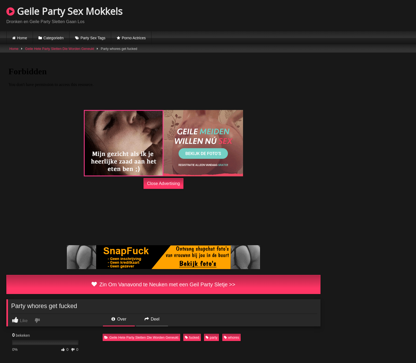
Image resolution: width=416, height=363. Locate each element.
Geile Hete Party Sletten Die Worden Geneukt (59, 49)
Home (22, 38)
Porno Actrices (134, 38)
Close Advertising (163, 183)
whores (231, 337)
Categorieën (54, 38)
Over (118, 319)
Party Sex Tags (92, 38)
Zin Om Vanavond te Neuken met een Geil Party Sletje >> (163, 284)
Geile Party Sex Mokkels (64, 11)
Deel (152, 319)
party (211, 337)
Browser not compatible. (347, 15)
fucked (192, 337)
